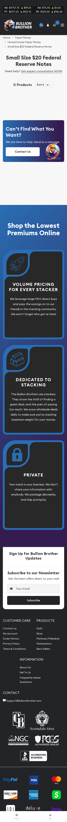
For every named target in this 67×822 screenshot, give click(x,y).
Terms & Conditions (14, 648)
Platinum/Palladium (47, 638)
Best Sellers (43, 648)
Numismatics (44, 643)
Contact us (10, 628)
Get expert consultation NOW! (41, 71)
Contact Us (23, 152)
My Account (10, 633)
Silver (39, 633)
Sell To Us (25, 672)
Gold (39, 628)
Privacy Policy (11, 643)
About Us (25, 667)
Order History (11, 638)
